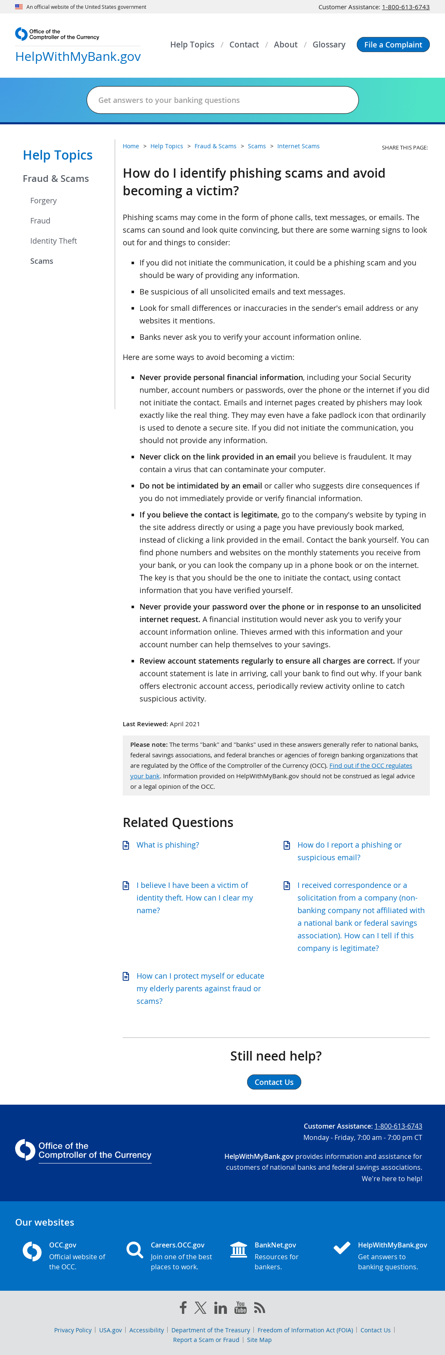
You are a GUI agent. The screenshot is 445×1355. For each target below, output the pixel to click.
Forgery (43, 200)
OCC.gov (62, 1245)
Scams (41, 261)
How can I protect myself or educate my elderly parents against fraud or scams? (200, 988)
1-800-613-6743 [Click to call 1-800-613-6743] (406, 7)
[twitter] (200, 1310)
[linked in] (220, 1309)
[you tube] (240, 1309)
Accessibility (146, 1330)
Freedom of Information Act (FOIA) (305, 1330)
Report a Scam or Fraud (206, 1340)
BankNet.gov (275, 1245)
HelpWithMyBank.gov (390, 1245)
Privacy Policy (73, 1330)
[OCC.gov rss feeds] (259, 1309)
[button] (393, 44)
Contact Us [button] (274, 1082)
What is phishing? (168, 845)
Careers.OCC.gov (178, 1245)
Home (131, 146)
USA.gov (110, 1330)
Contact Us (376, 1330)
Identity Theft (53, 241)
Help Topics (58, 155)
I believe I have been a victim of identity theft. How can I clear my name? (195, 897)
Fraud (40, 220)
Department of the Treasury (210, 1330)
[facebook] (183, 1309)
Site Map (259, 1340)
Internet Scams (298, 146)
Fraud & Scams (56, 178)
